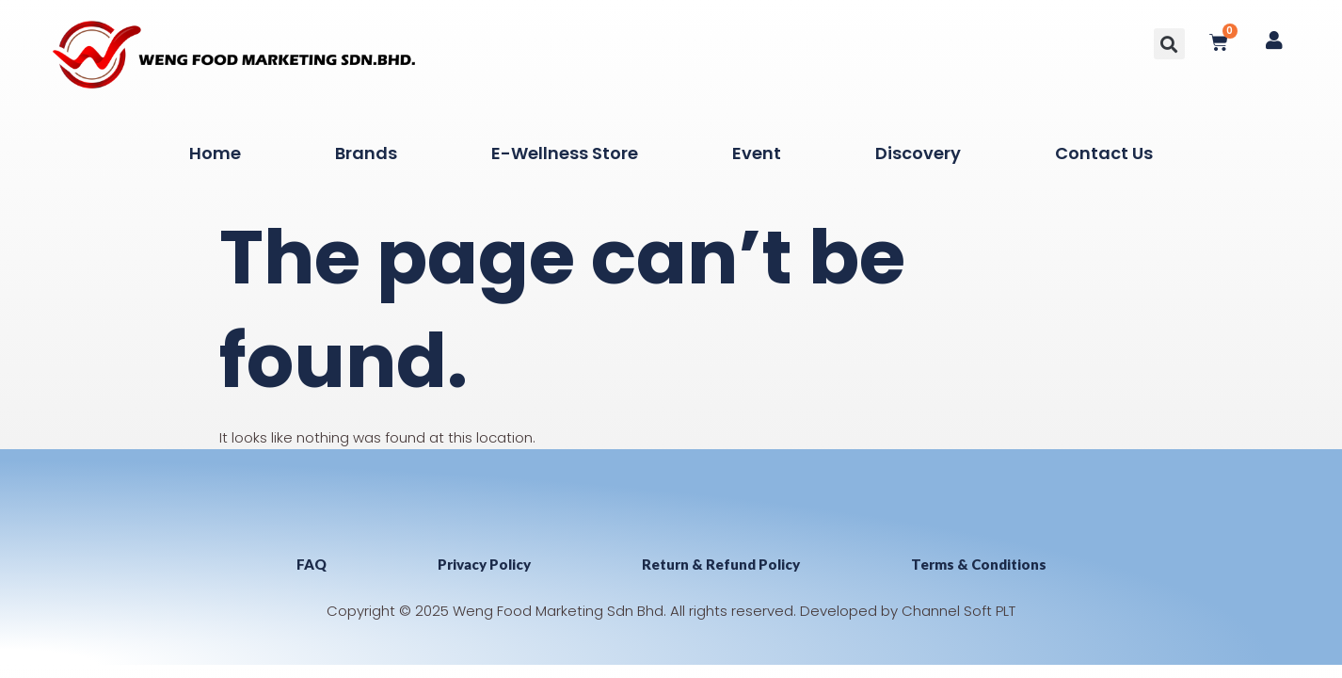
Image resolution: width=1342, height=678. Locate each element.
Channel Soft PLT (958, 611)
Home (215, 153)
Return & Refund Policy (721, 564)
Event (756, 153)
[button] (1169, 43)
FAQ (311, 564)
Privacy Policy (484, 564)
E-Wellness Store (564, 153)
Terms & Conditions (978, 564)
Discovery (918, 153)
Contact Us (1104, 153)
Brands (366, 153)
